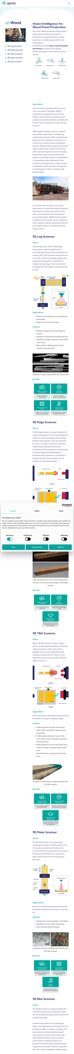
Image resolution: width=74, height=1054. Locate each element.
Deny (13, 547)
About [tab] (61, 511)
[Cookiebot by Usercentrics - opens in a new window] (63, 505)
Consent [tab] (13, 511)
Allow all (60, 547)
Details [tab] (37, 511)
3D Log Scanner (14, 46)
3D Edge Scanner (15, 50)
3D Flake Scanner (15, 58)
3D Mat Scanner (14, 61)
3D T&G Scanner (14, 54)
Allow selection (37, 547)
